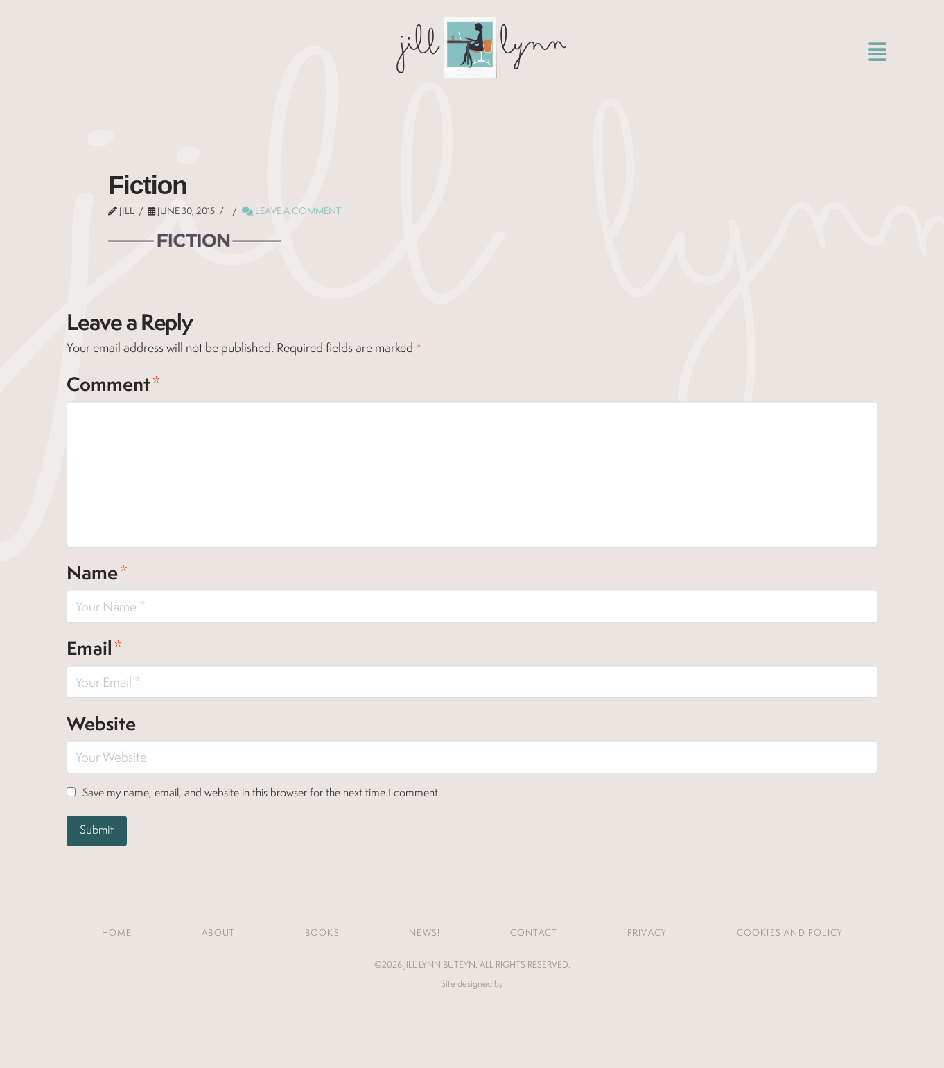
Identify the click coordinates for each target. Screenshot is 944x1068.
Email (95, 648)
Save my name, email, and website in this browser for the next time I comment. (261, 792)
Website (101, 723)
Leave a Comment (291, 210)
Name (97, 572)
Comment (114, 384)
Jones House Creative (472, 1005)
